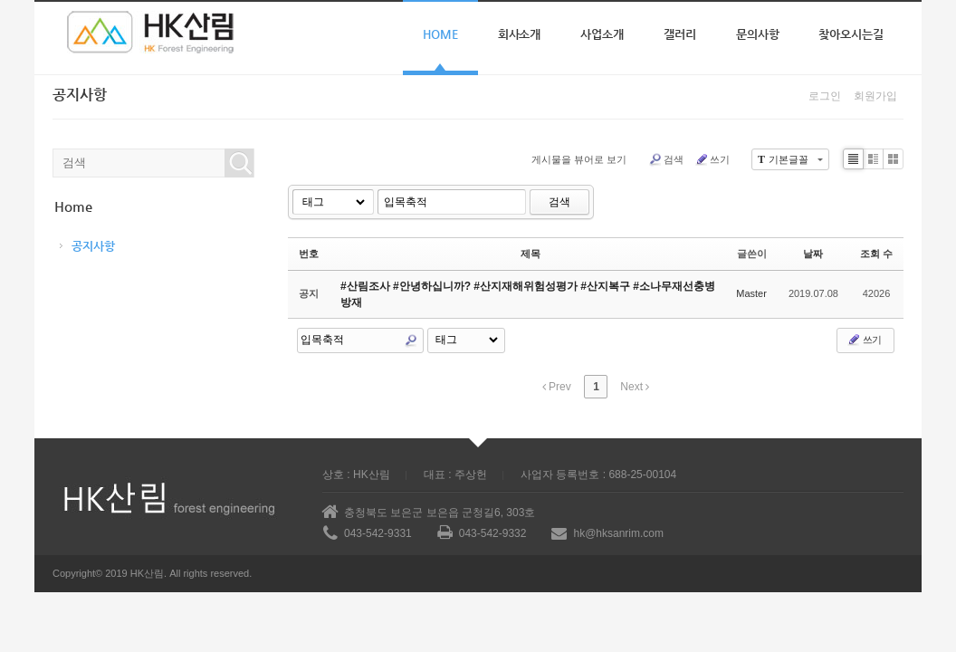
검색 (666, 159)
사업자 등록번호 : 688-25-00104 (598, 474)
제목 (530, 253)
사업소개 (602, 34)
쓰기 (712, 159)
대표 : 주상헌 (455, 474)
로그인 (824, 96)
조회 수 (876, 253)
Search (411, 340)
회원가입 (875, 96)
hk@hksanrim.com (618, 533)
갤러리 (680, 34)
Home (440, 34)
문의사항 (757, 34)
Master (751, 293)
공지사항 (93, 246)
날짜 (813, 253)
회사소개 (519, 34)
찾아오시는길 (851, 34)
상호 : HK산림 (356, 474)
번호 (309, 253)
